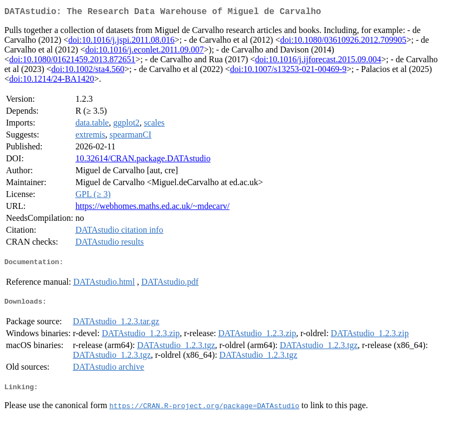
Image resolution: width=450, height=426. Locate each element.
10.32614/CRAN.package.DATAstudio (142, 160)
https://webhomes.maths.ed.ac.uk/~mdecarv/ (152, 208)
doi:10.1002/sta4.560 (87, 71)
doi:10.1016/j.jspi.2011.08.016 (121, 42)
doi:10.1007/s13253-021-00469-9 (288, 71)
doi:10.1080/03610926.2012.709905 (343, 42)
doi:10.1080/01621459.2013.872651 (72, 61)
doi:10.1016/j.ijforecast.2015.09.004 (318, 61)
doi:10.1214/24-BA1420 (51, 81)
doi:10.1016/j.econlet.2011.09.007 (144, 51)
